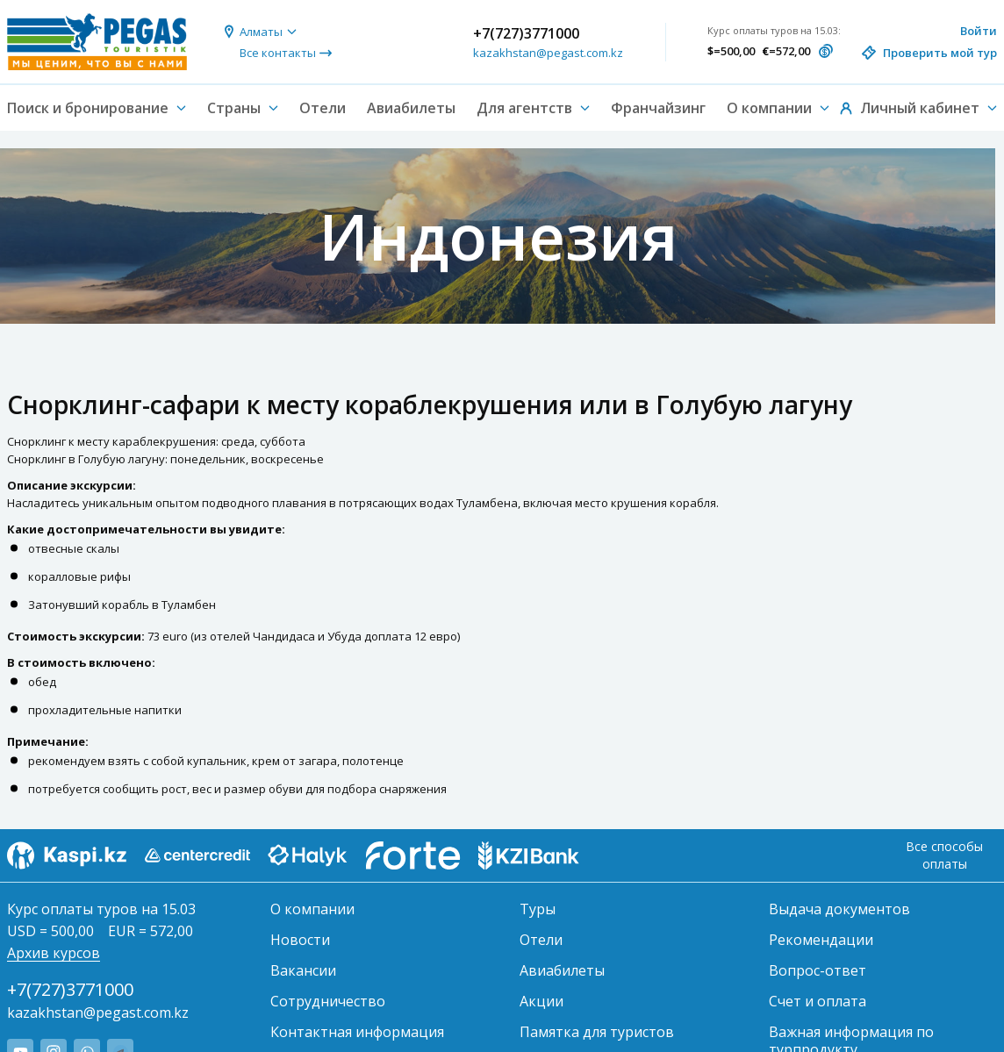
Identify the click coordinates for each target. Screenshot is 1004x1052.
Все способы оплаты (944, 855)
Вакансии (303, 970)
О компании (312, 909)
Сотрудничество (327, 1001)
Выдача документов (839, 909)
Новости (300, 939)
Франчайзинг (658, 108)
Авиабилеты (411, 108)
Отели (322, 108)
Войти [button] (978, 31)
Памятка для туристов (597, 1031)
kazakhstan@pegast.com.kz (548, 53)
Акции (541, 1001)
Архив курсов (53, 953)
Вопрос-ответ (817, 970)
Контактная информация (357, 1031)
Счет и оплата (817, 1001)
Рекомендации (821, 939)
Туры (538, 909)
